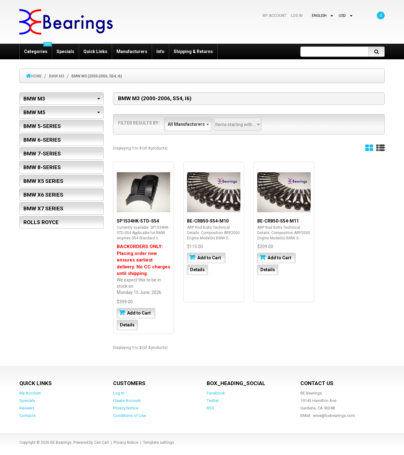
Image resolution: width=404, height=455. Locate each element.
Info (160, 51)
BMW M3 (56, 76)
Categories (38, 49)
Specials (65, 51)
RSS (210, 408)
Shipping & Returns (193, 51)
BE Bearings (60, 442)
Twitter (213, 400)
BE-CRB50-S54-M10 (208, 220)
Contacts (27, 415)
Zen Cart (101, 442)
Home (36, 76)
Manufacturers (131, 51)
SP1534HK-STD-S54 (138, 220)
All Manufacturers (188, 124)
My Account (274, 15)
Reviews (26, 408)
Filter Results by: (139, 122)
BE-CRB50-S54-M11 (278, 220)
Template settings (158, 442)
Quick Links (95, 51)
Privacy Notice (125, 408)
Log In (297, 15)
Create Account (127, 400)
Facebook (216, 393)
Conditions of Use (129, 415)
